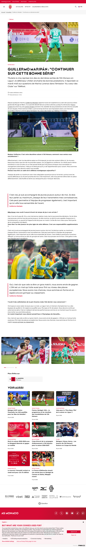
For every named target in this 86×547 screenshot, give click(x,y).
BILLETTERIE (15, 1)
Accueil (3, 12)
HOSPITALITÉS (32, 1)
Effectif (27, 6)
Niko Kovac (12, 212)
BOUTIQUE (24, 1)
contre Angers (30, 107)
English (4, 522)
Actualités (8, 12)
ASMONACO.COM (5, 1)
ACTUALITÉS (19, 6)
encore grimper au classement (23, 322)
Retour (11, 19)
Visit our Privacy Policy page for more (26, 541)
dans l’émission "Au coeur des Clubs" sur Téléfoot (43, 111)
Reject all (73, 535)
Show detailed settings (8, 541)
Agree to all (74, 531)
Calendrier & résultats (40, 6)
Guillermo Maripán (31, 102)
